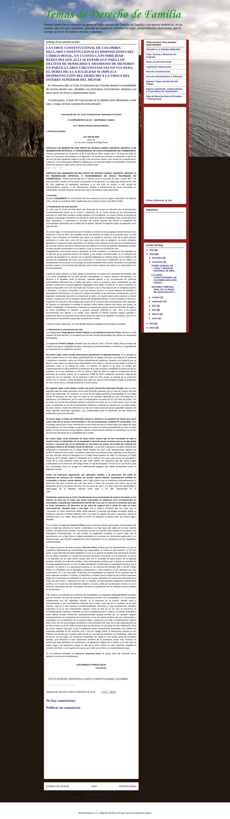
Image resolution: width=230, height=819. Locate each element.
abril (154, 310)
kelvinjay (120, 813)
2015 (152, 250)
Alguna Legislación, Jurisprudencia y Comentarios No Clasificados (164, 90)
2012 (152, 327)
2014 (152, 254)
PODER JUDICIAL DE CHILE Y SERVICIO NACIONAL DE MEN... (163, 268)
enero (155, 318)
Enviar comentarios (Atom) (97, 794)
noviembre (157, 262)
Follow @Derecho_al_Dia (159, 200)
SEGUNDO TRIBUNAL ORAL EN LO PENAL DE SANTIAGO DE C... (163, 289)
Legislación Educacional (158, 67)
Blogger (147, 813)
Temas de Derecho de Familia (112, 14)
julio (154, 306)
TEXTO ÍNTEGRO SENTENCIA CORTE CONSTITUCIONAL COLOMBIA (88, 679)
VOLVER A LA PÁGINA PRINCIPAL (163, 49)
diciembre (157, 258)
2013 (152, 323)
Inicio (94, 786)
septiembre (158, 301)
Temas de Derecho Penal (158, 62)
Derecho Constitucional (158, 71)
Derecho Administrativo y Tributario (164, 76)
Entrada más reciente (57, 786)
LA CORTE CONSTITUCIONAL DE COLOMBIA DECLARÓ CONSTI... (164, 279)
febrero (156, 314)
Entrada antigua (127, 786)
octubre (156, 297)
